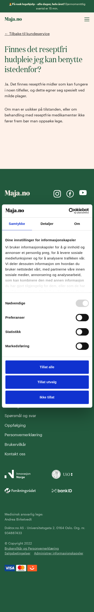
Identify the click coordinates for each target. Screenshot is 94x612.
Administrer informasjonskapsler (58, 553)
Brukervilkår (15, 444)
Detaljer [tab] (47, 224)
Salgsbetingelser (17, 553)
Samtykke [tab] (17, 224)
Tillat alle (47, 367)
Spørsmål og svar (20, 415)
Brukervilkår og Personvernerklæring (32, 548)
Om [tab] (77, 224)
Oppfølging (15, 425)
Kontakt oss (15, 453)
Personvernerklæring (23, 434)
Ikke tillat (47, 397)
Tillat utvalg (47, 382)
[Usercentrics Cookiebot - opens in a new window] (68, 211)
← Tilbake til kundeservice (27, 33)
